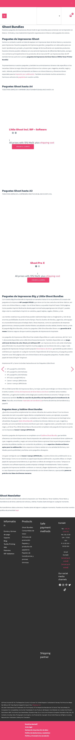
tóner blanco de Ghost (44, 349)
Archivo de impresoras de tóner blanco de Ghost (31, 392)
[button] (72, 3)
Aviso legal (29, 727)
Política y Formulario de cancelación (37, 736)
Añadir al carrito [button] (23, 147)
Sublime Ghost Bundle (49, 435)
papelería (21, 77)
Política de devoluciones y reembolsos (37, 733)
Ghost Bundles (27, 527)
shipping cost (47, 143)
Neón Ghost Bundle (26, 421)
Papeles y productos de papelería (27, 545)
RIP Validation (9, 551)
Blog (5, 540)
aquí (17, 510)
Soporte (6, 537)
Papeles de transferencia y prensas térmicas (28, 553)
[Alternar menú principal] (4, 16)
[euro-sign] (65, 16)
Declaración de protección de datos (36, 730)
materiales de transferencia (32, 400)
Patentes (7, 549)
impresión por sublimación (24, 74)
